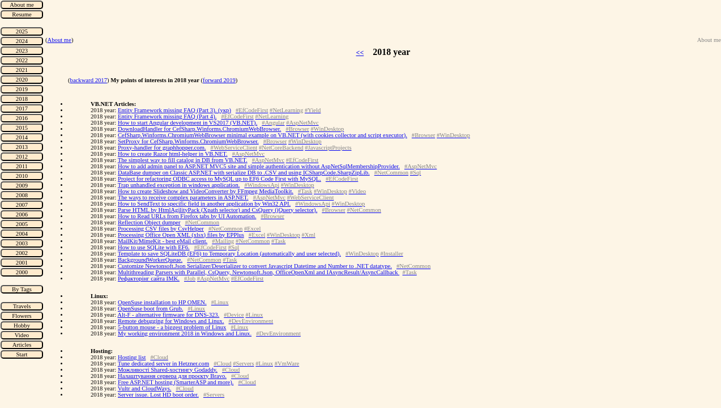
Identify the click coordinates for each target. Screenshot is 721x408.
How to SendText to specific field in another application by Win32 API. (204, 204)
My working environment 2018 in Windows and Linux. (184, 333)
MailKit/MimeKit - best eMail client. (162, 241)
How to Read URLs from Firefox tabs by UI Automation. (187, 216)
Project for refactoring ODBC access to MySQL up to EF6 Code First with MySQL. (219, 179)
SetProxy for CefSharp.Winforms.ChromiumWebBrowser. (188, 141)
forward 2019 (219, 80)
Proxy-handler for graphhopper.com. (162, 147)
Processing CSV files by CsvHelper (161, 229)
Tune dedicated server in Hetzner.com (163, 363)
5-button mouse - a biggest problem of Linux (172, 327)
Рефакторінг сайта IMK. (149, 278)
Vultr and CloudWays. (145, 388)
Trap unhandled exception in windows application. (179, 185)
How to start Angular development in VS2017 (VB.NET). (187, 123)
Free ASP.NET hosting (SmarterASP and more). (176, 382)
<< (360, 53)
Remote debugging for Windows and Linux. (171, 321)
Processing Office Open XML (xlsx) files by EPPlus (181, 235)
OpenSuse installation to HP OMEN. (162, 302)
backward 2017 (88, 80)
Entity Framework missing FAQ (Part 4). (167, 116)
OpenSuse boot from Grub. (150, 308)
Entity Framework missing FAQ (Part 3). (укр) (174, 110)
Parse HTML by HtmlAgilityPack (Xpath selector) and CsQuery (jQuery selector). (217, 210)
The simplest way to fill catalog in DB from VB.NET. (183, 160)
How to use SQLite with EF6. (154, 247)
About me (59, 40)
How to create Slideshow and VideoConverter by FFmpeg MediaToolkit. (205, 191)
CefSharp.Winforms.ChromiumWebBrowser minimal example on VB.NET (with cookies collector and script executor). (262, 135)
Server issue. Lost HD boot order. (158, 395)
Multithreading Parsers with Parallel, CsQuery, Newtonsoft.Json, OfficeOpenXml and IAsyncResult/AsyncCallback (258, 272)
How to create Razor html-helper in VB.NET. (173, 154)
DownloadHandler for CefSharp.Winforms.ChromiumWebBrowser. (199, 129)
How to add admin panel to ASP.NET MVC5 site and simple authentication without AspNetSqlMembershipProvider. (259, 166)
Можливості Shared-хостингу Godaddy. (167, 370)
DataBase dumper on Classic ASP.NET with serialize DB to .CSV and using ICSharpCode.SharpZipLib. (244, 172)
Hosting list (132, 357)
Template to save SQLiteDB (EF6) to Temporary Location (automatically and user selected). (229, 253)
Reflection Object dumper (149, 222)
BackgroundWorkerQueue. (150, 260)
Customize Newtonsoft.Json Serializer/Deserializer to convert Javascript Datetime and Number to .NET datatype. (255, 266)
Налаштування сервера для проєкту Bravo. (172, 376)
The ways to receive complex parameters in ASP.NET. (183, 197)
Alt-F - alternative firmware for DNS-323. (168, 315)
